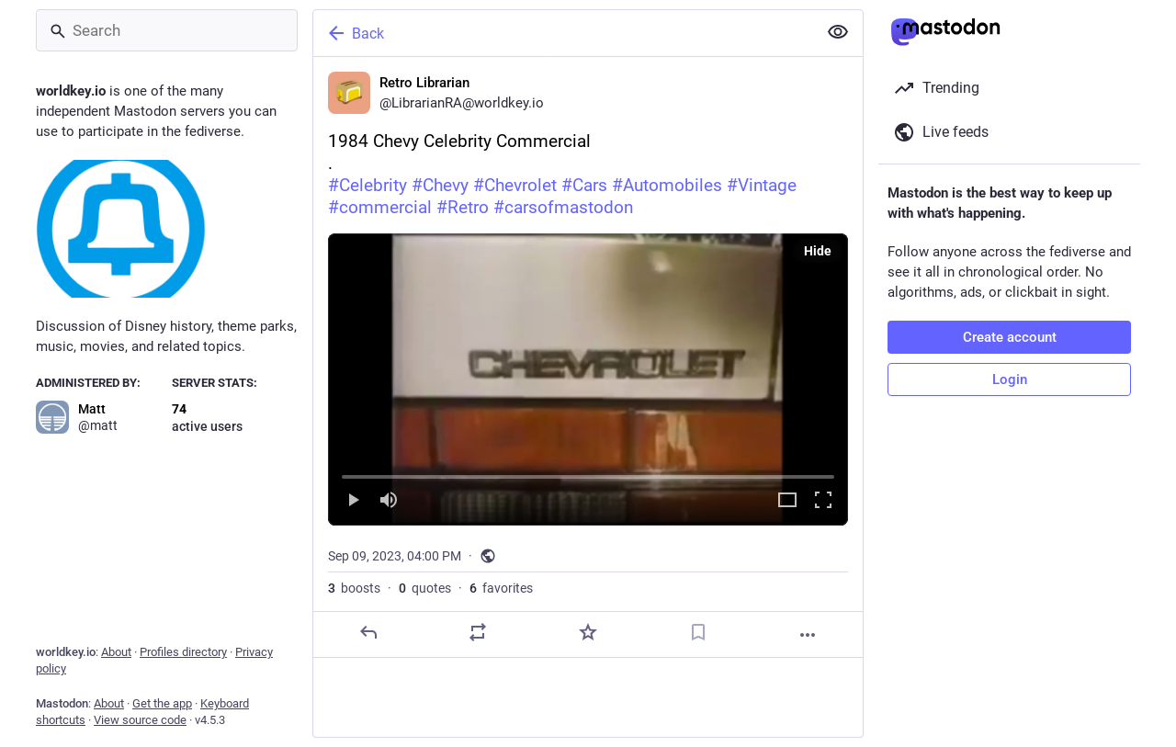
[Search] (167, 30)
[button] (588, 379)
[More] (808, 635)
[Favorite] (588, 632)
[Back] (563, 33)
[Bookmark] (698, 632)
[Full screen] (823, 501)
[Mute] (388, 501)
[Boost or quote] (478, 632)
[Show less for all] (838, 32)
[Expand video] (787, 501)
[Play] (352, 501)
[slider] (588, 473)
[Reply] (368, 632)
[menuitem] (588, 379)
